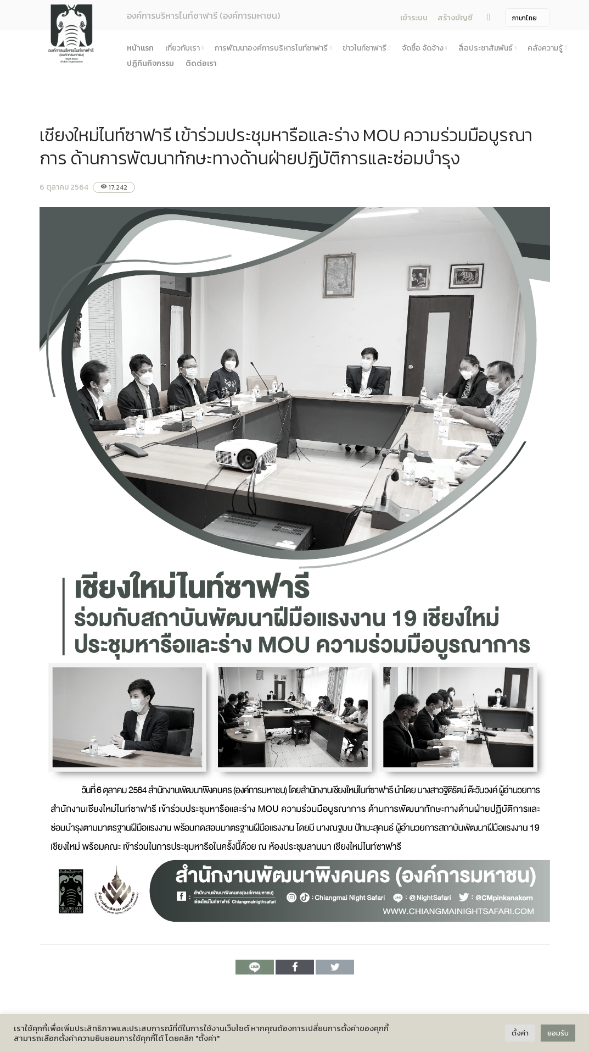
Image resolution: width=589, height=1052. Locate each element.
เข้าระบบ (414, 18)
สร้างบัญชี (455, 18)
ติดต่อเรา (201, 63)
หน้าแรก (140, 48)
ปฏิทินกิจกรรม (150, 63)
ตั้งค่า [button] (520, 1033)
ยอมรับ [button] (558, 1033)
